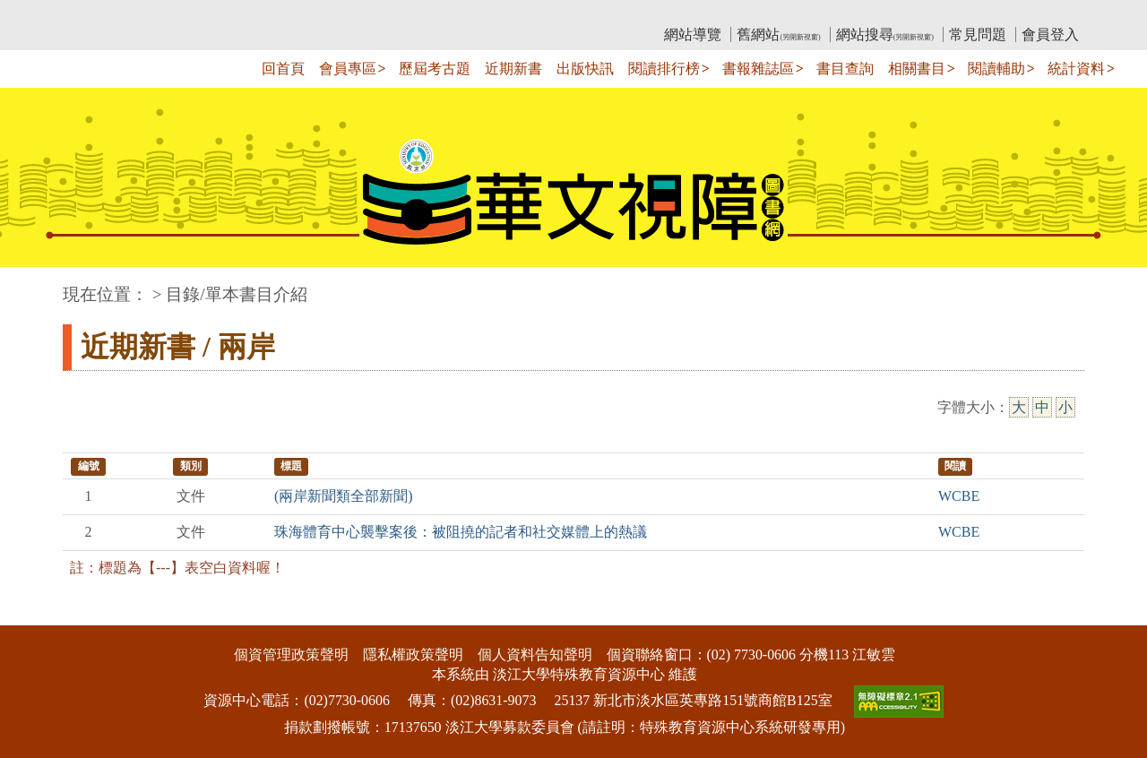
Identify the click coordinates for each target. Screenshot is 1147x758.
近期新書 (513, 68)
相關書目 (916, 68)
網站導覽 (692, 34)
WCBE (958, 496)
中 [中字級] (1042, 407)
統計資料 (1076, 68)
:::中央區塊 (34, 285)
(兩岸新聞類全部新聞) (343, 496)
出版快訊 (585, 68)
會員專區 (347, 68)
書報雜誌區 (758, 68)
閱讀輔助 (996, 68)
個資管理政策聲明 (291, 654)
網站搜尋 (885, 34)
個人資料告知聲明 (535, 654)
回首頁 (283, 68)
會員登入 (1050, 34)
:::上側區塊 (97, 14)
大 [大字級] (1019, 407)
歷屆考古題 (434, 68)
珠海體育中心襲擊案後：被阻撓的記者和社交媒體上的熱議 (460, 531)
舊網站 (778, 34)
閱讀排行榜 (664, 68)
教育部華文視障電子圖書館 (221, 14)
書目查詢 (845, 68)
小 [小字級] (1065, 407)
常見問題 (977, 34)
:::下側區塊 (34, 613)
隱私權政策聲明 (413, 654)
